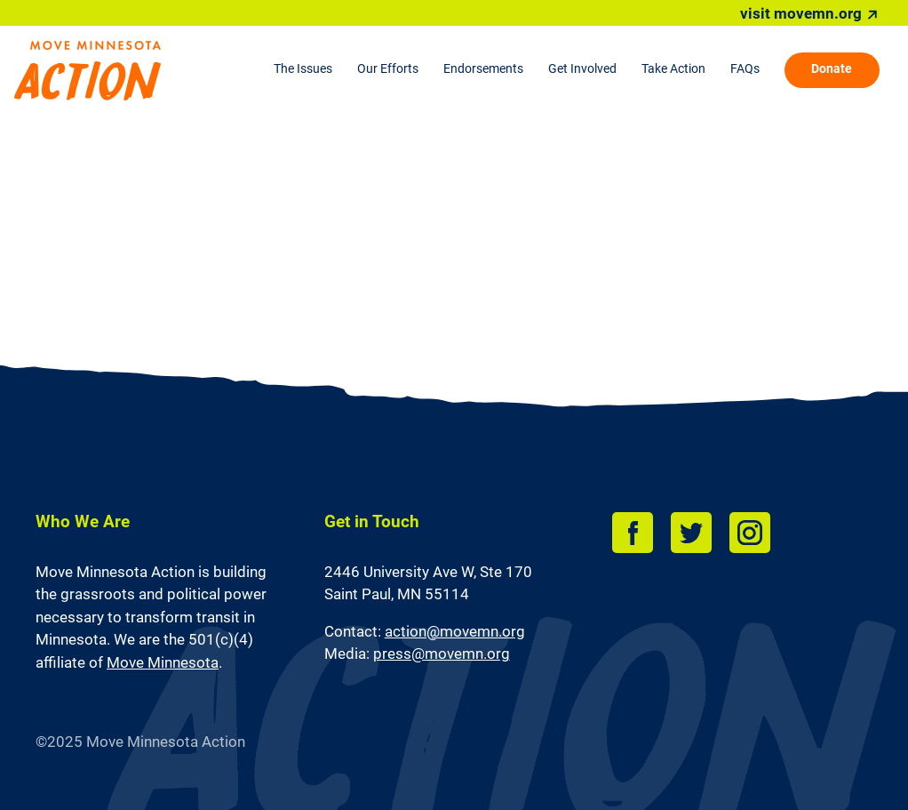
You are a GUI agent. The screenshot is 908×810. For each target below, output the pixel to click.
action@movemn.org (455, 631)
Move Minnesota (163, 662)
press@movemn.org (441, 653)
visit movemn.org (801, 13)
